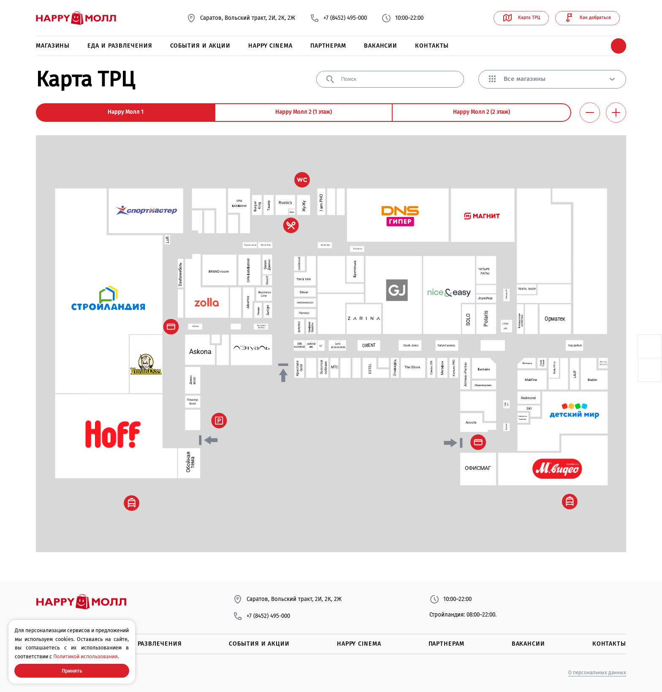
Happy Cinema (270, 45)
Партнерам (328, 45)
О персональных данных (597, 673)
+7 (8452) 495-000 (338, 18)
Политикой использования (85, 656)
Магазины (53, 45)
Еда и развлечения (119, 45)
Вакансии (380, 45)
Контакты (432, 45)
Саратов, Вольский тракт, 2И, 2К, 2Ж (240, 18)
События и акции (200, 45)
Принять (72, 671)
